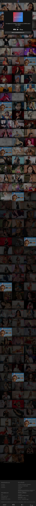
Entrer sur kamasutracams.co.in (18, 32)
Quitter (18, 27)
